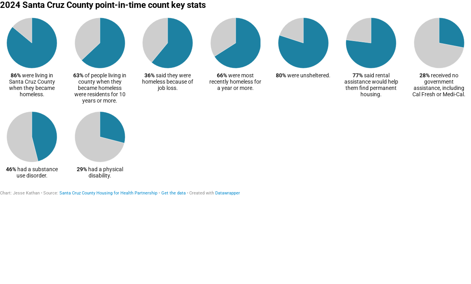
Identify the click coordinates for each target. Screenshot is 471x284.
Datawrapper (227, 193)
